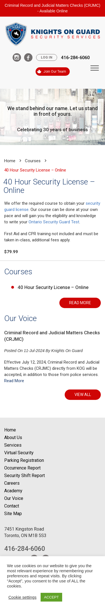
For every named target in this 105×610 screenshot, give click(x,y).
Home (9, 160)
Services (13, 445)
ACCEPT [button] (51, 597)
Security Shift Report (24, 475)
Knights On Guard (67, 350)
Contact (11, 506)
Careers (12, 483)
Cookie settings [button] (22, 597)
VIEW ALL (82, 394)
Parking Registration (24, 460)
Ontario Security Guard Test (54, 221)
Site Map (13, 513)
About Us (13, 437)
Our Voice (20, 318)
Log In (46, 57)
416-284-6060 (75, 57)
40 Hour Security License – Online (53, 287)
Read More (14, 380)
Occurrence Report (22, 468)
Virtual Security (19, 452)
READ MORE (80, 302)
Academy (13, 490)
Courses (33, 160)
